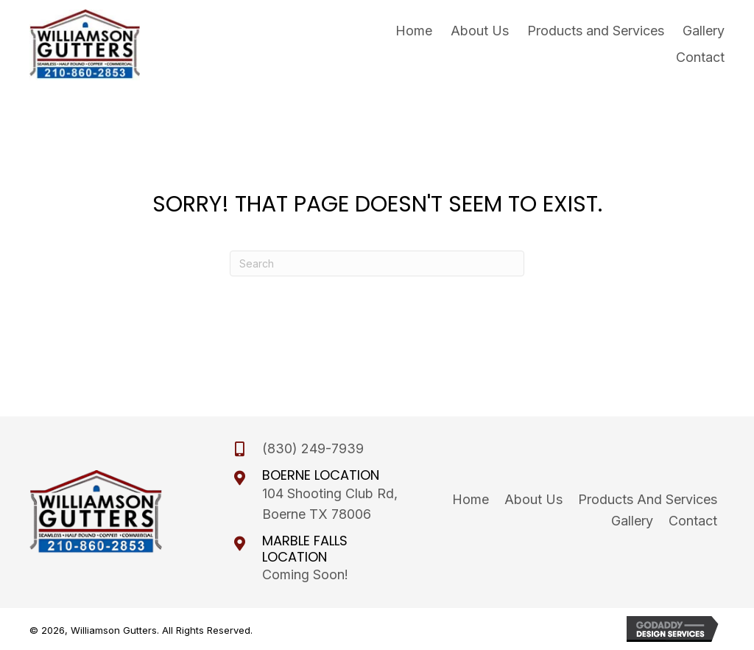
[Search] (377, 263)
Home (470, 499)
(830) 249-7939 (313, 448)
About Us (533, 499)
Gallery (632, 520)
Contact (693, 520)
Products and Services (647, 499)
